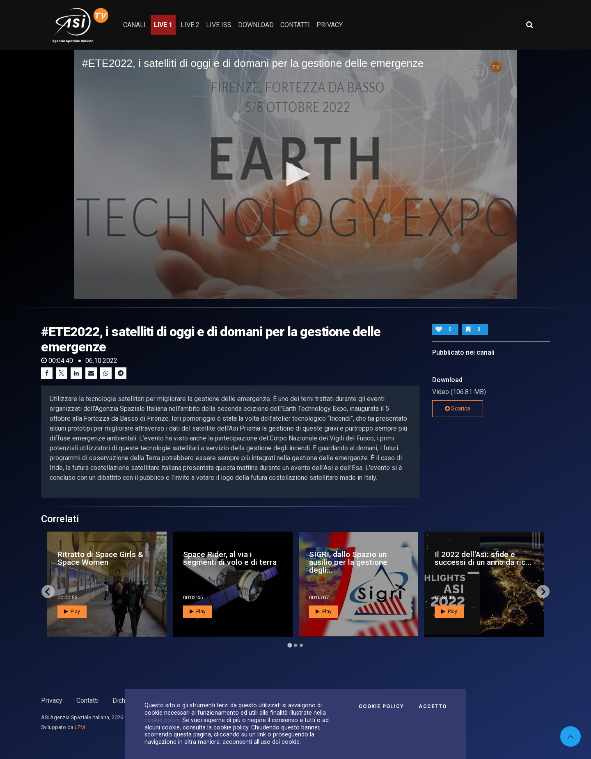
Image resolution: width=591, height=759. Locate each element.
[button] (295, 174)
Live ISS (218, 25)
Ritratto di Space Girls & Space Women (100, 558)
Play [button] (72, 612)
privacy (329, 25)
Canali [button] (134, 25)
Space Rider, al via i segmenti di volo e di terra (230, 558)
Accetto (433, 706)
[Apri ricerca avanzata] (529, 24)
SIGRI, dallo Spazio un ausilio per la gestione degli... (348, 562)
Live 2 (190, 25)
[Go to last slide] (48, 591)
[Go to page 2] (295, 645)
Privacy (51, 700)
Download (256, 25)
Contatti (87, 700)
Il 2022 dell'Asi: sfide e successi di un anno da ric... (483, 558)
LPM (80, 727)
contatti (295, 25)
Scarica (457, 408)
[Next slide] (543, 591)
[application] (295, 174)
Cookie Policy (381, 706)
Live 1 (163, 25)
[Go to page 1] (289, 645)
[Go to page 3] (301, 645)
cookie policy (161, 720)
